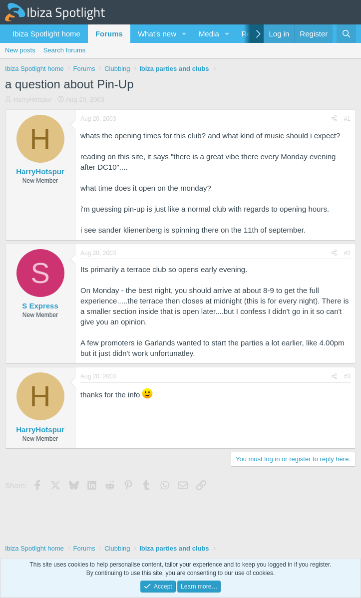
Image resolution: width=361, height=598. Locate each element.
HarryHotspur (32, 99)
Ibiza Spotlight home (46, 33)
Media (209, 33)
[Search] (346, 33)
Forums (109, 33)
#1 (347, 118)
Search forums (64, 50)
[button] (184, 33)
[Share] (334, 119)
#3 (347, 376)
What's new (157, 33)
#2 (347, 253)
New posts (20, 50)
